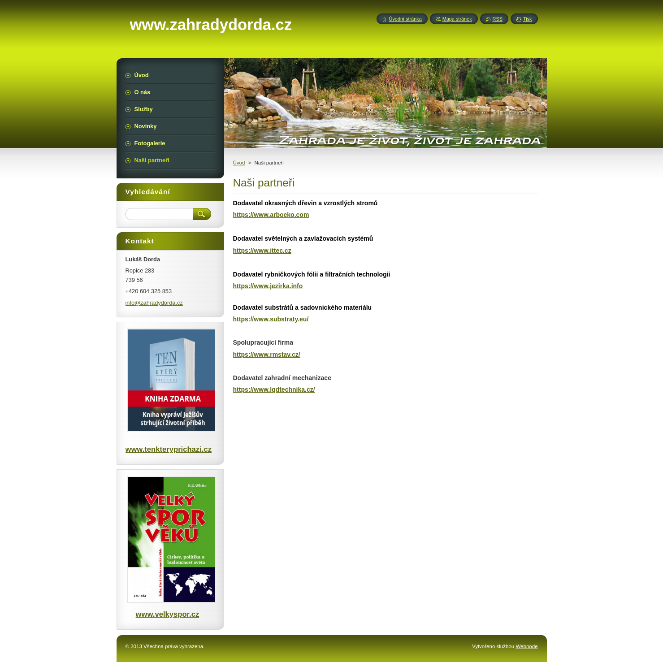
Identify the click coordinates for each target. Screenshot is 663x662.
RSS (498, 19)
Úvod (239, 162)
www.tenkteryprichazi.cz (169, 449)
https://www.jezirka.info (268, 286)
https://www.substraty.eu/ (271, 319)
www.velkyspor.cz (167, 614)
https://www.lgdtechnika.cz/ (274, 389)
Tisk (527, 19)
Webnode (526, 646)
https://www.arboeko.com (271, 214)
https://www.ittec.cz (262, 250)
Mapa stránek (457, 19)
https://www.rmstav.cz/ (266, 354)
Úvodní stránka (405, 19)
